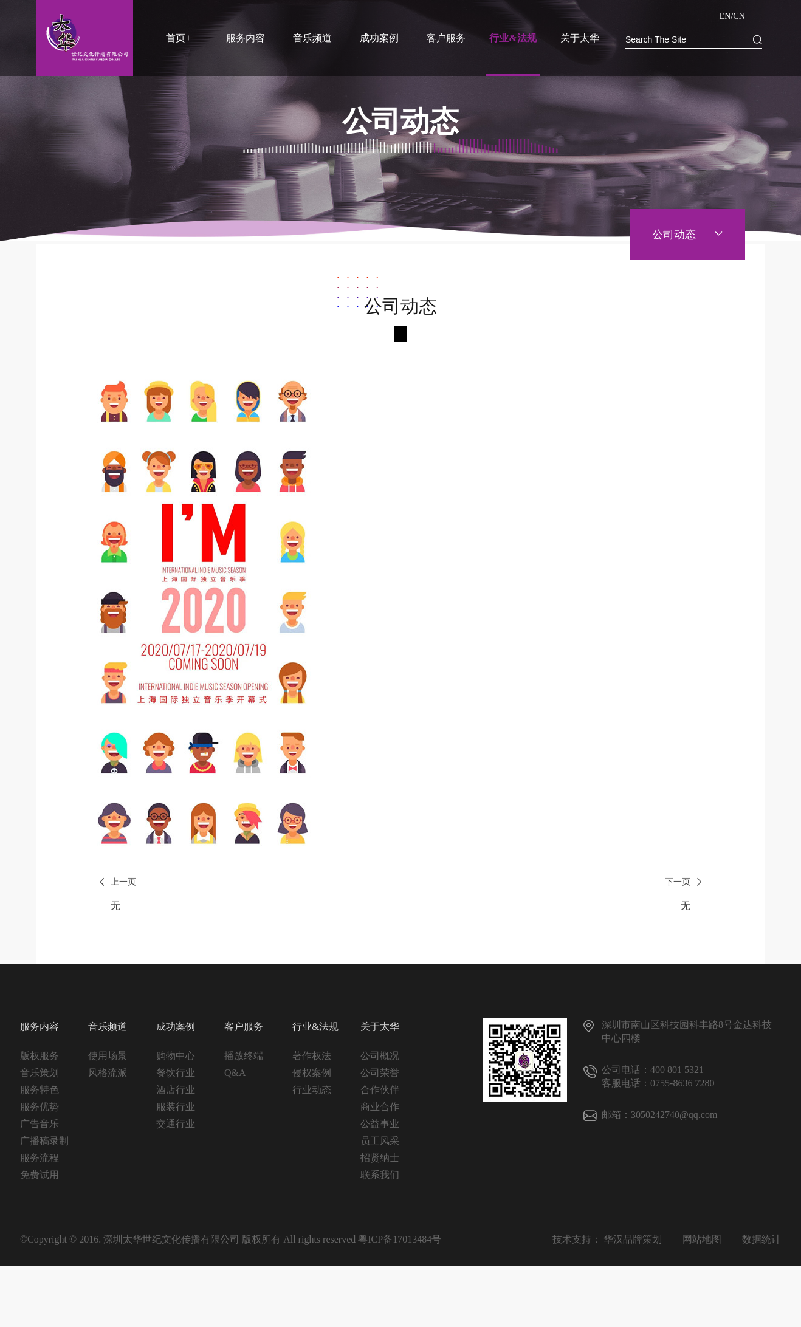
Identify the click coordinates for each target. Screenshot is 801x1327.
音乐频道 (312, 38)
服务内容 (245, 38)
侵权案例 (311, 1079)
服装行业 (175, 1113)
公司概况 (379, 1062)
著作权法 (311, 1062)
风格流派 (107, 1079)
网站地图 (701, 1245)
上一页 (123, 915)
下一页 (677, 915)
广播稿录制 (44, 1147)
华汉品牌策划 (632, 1245)
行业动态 (311, 1096)
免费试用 (39, 1181)
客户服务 (446, 38)
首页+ (178, 38)
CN (738, 16)
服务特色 (39, 1096)
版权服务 (39, 1062)
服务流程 (39, 1164)
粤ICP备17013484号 (399, 1245)
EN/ (727, 16)
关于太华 (579, 38)
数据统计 (761, 1245)
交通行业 (175, 1130)
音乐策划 (39, 1079)
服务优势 (39, 1113)
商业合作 (379, 1113)
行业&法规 (512, 38)
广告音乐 (39, 1130)
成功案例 (379, 38)
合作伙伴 (379, 1096)
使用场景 (107, 1062)
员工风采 (379, 1147)
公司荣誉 (379, 1079)
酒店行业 (175, 1096)
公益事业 (379, 1130)
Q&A (235, 1079)
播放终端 (243, 1062)
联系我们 (379, 1181)
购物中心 (175, 1062)
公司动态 (674, 234)
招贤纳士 (379, 1164)
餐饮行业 (175, 1079)
